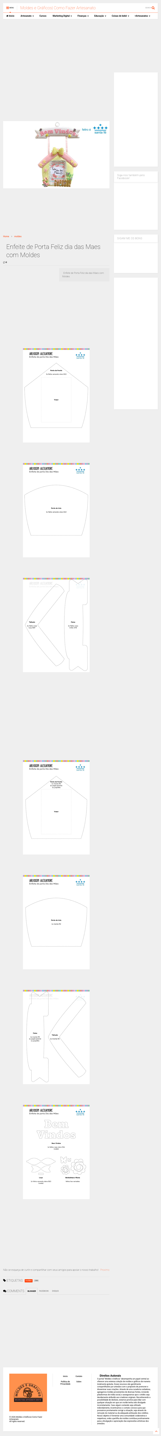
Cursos (42, 16)
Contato (78, 1376)
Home (6, 236)
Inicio (10, 16)
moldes (18, 236)
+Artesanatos (142, 16)
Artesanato (27, 16)
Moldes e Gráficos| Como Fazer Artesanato (58, 7)
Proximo (104, 1269)
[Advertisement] (80, 46)
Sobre (78, 1382)
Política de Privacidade (65, 1383)
